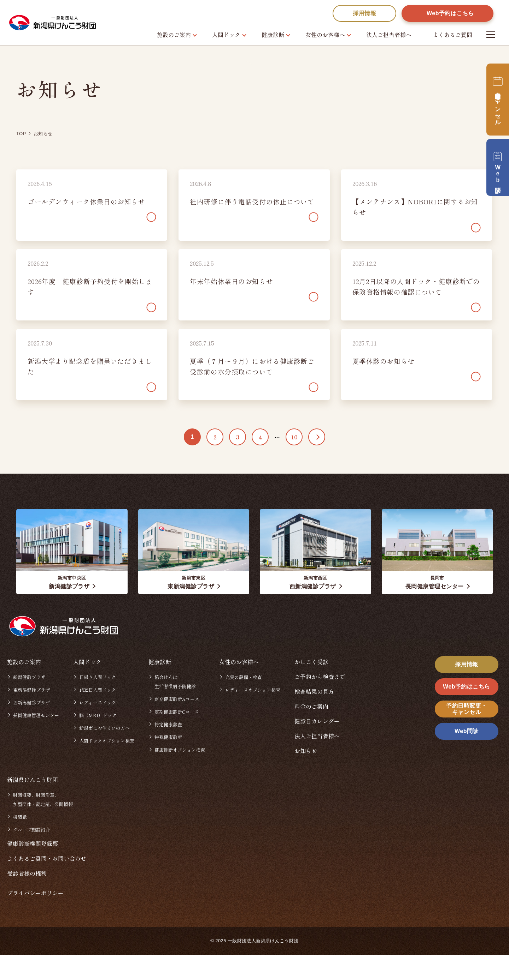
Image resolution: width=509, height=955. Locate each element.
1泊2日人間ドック (97, 689)
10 (294, 437)
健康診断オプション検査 (179, 749)
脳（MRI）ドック (98, 715)
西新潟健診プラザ (31, 702)
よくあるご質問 (452, 34)
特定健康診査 (168, 724)
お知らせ (305, 750)
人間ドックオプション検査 (106, 740)
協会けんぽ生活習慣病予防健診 (175, 682)
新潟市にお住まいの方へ (104, 728)
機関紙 (20, 816)
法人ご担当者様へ (388, 34)
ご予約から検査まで (319, 676)
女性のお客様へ (325, 34)
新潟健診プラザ (29, 677)
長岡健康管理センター (36, 715)
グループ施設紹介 (31, 829)
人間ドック (226, 34)
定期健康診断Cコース (176, 711)
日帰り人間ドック (97, 677)
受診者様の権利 (27, 873)
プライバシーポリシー (35, 893)
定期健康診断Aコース (176, 699)
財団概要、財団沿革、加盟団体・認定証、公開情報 (43, 799)
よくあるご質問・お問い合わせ (46, 858)
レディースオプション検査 (252, 689)
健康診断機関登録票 (32, 843)
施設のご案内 (174, 34)
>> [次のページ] (316, 436)
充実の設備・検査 (243, 677)
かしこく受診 (311, 661)
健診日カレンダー (317, 721)
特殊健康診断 (168, 737)
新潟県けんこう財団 (32, 779)
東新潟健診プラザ (31, 689)
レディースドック (97, 702)
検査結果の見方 (314, 691)
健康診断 (273, 34)
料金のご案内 (311, 706)
